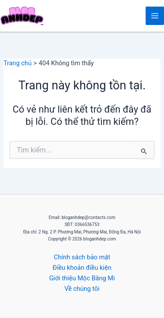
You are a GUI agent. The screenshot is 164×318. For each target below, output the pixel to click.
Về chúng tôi (81, 289)
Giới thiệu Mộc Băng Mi (82, 278)
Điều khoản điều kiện (81, 268)
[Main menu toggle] (155, 16)
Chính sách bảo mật (82, 257)
